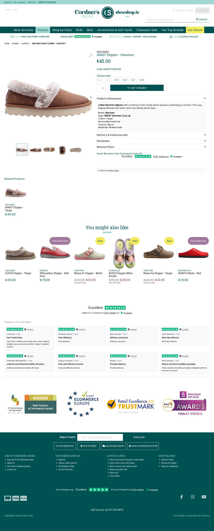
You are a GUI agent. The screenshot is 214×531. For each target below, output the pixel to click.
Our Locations (19, 2)
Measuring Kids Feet (117, 469)
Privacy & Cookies (168, 463)
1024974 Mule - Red (189, 273)
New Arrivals (23, 30)
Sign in (8, 9)
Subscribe (139, 437)
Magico (183, 515)
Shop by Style (62, 30)
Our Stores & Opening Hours (18, 466)
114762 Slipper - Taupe (18, 273)
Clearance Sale (147, 30)
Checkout (202, 10)
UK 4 (108, 80)
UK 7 (133, 80)
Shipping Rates (113, 446)
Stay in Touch (67, 437)
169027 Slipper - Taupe (14, 209)
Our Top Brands (173, 30)
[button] (90, 55)
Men (90, 30)
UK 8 (142, 80)
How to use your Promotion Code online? (126, 459)
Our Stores (195, 30)
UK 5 (117, 80)
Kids (79, 30)
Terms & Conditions (168, 466)
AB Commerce (204, 515)
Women (42, 30)
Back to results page (109, 170)
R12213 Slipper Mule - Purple (121, 274)
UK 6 (125, 80)
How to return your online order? (122, 466)
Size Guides (114, 476)
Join (15, 9)
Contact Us (31, 2)
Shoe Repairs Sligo (65, 466)
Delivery (60, 459)
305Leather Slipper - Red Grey (54, 274)
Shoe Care (113, 472)
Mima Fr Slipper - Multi (88, 273)
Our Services (65, 446)
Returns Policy (166, 459)
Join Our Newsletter (143, 446)
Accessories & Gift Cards (114, 30)
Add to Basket (137, 87)
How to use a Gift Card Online (121, 463)
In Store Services (64, 469)
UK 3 (100, 80)
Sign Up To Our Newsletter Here (19, 459)
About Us (8, 2)
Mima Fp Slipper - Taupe (157, 273)
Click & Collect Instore (66, 463)
